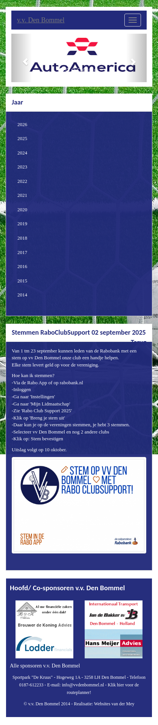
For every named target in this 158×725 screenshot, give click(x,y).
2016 (22, 266)
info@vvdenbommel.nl (83, 685)
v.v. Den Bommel (41, 20)
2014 (22, 295)
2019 (22, 223)
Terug (138, 342)
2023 (22, 167)
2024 (22, 153)
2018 (22, 238)
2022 (22, 181)
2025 (22, 138)
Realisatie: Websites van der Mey (104, 703)
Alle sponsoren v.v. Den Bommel (45, 666)
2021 (22, 195)
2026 (22, 124)
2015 (22, 281)
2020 (22, 209)
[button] (21, 58)
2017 (22, 252)
